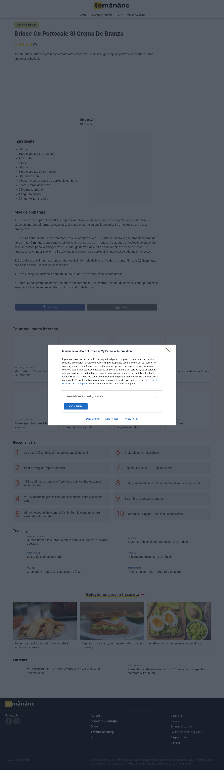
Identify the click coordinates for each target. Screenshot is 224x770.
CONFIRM (80, 406)
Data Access (111, 419)
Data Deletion (93, 419)
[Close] (169, 351)
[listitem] (112, 396)
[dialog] (112, 385)
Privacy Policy (130, 419)
